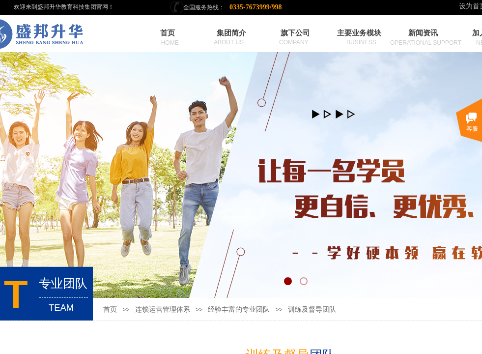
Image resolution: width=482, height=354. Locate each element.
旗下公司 (295, 33)
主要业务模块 (359, 33)
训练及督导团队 (312, 309)
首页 (110, 309)
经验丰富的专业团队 (239, 309)
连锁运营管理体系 (162, 309)
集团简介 (231, 33)
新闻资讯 (423, 33)
